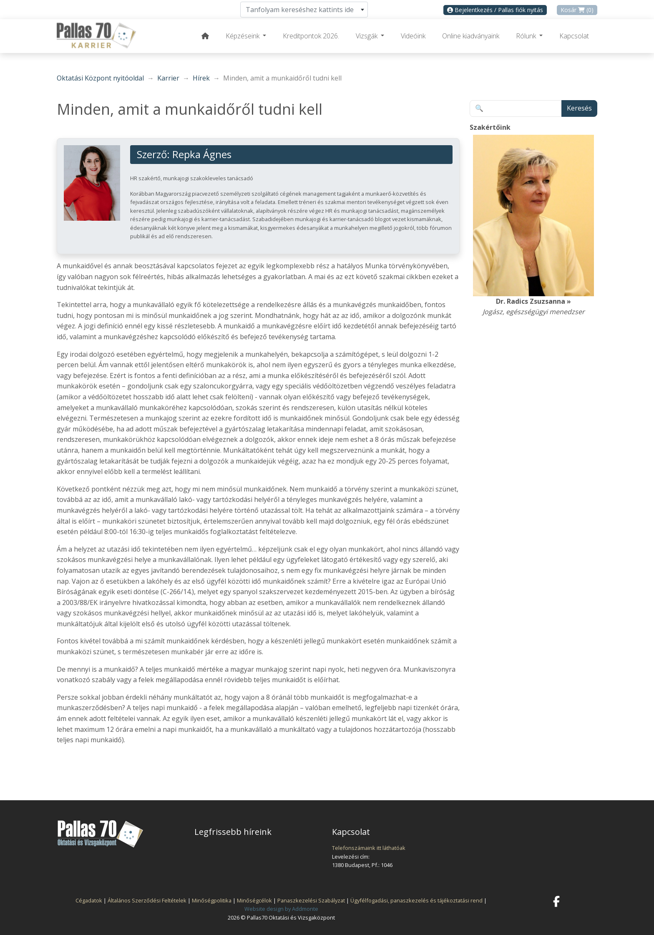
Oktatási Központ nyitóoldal (100, 78)
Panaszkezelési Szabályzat (311, 900)
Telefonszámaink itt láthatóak (368, 848)
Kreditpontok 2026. (311, 35)
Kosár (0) (577, 10)
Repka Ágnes (201, 154)
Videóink (413, 35)
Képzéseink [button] (243, 35)
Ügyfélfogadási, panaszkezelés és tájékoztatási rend (416, 900)
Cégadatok (88, 900)
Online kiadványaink (470, 35)
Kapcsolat (574, 35)
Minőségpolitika (211, 900)
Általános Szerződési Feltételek (147, 900)
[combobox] (304, 10)
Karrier (168, 78)
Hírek (201, 78)
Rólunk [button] (527, 35)
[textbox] (304, 9)
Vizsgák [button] (367, 35)
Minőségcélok (254, 900)
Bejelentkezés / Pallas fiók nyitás (495, 10)
